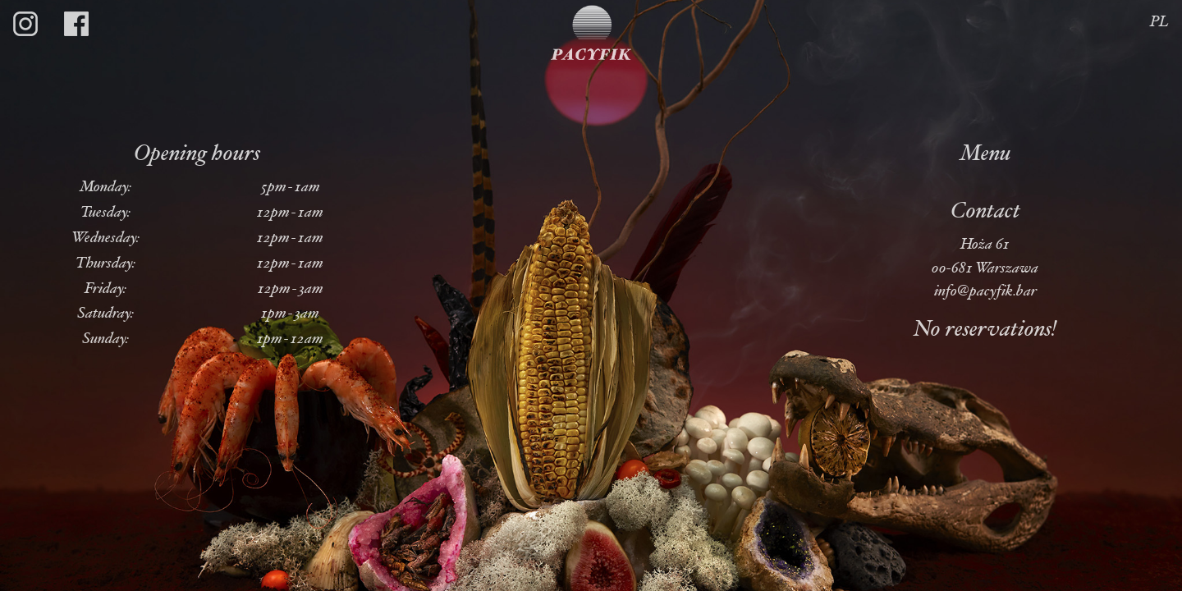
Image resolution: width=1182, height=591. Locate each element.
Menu (985, 155)
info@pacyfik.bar (985, 292)
